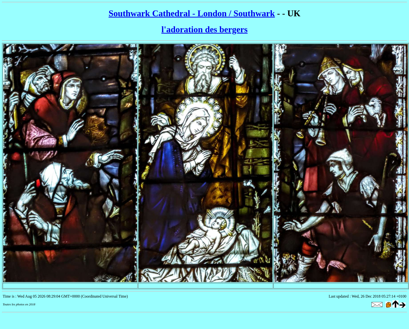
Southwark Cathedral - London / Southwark (192, 13)
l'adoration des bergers (204, 29)
